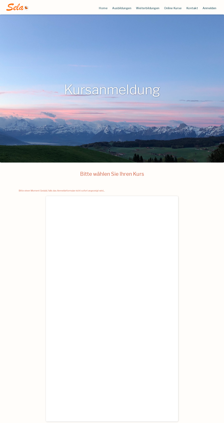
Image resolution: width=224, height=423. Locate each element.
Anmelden (209, 8)
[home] (17, 7)
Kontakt (192, 8)
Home (103, 8)
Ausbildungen (121, 8)
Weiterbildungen (147, 8)
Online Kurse (173, 8)
